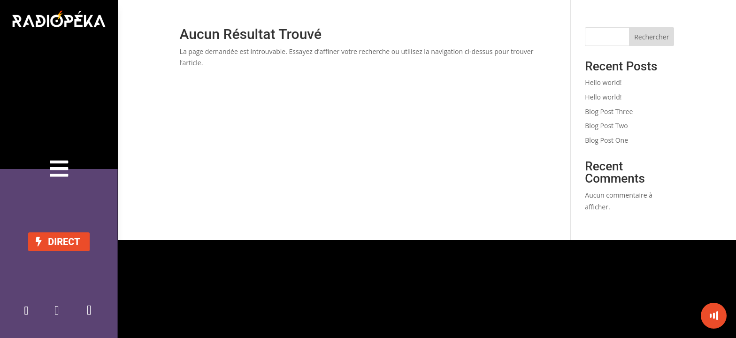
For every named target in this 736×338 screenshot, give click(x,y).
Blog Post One (606, 140)
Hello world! (603, 82)
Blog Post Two (606, 125)
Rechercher (651, 36)
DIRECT (64, 241)
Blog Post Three (609, 111)
